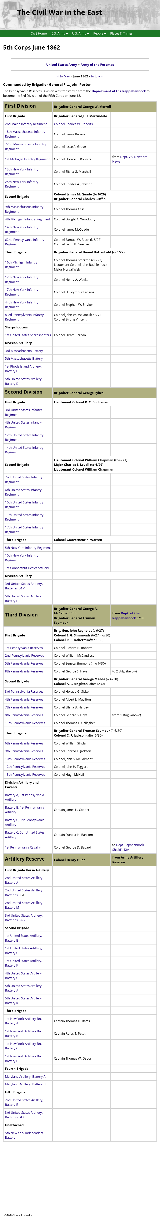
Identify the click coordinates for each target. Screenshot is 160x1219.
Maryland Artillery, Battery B (25, 1084)
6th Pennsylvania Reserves (24, 743)
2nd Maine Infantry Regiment (26, 124)
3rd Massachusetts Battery (24, 351)
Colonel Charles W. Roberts (73, 124)
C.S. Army (60, 33)
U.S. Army (81, 33)
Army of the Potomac (97, 64)
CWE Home (39, 33)
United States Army (61, 64)
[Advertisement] (80, 1184)
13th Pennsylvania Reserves (25, 774)
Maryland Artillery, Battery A (25, 1076)
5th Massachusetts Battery (24, 358)
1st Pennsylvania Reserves (24, 648)
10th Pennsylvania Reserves (25, 759)
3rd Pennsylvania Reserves (24, 691)
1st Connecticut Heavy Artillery (27, 568)
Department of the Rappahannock (119, 91)
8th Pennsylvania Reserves (24, 671)
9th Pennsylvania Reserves (24, 751)
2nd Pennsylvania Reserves (24, 655)
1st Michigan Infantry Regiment (27, 159)
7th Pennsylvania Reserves (24, 707)
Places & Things (121, 33)
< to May (63, 76)
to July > (97, 76)
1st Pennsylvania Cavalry (23, 847)
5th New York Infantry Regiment (28, 548)
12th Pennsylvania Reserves (25, 766)
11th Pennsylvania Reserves (25, 723)
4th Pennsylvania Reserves (24, 699)
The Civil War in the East (59, 12)
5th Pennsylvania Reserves (24, 663)
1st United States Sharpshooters (28, 335)
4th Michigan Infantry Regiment (27, 219)
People (100, 33)
